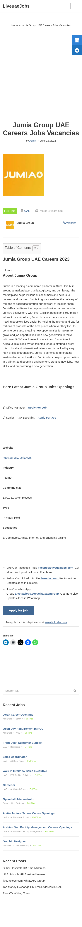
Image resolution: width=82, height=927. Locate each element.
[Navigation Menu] (75, 6)
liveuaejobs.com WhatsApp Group (24, 880)
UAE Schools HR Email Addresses (24, 874)
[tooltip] (77, 40)
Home (14, 25)
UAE (27, 210)
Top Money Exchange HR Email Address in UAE (32, 886)
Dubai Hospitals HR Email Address (24, 868)
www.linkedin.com (56, 622)
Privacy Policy (12, 914)
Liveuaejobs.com (28, 921)
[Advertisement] (41, 74)
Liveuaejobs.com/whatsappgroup (37, 593)
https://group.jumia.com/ (17, 457)
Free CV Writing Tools (16, 893)
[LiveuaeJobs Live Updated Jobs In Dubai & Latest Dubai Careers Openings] (16, 6)
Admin (32, 140)
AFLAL (60, 921)
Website (71, 222)
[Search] (37, 690)
